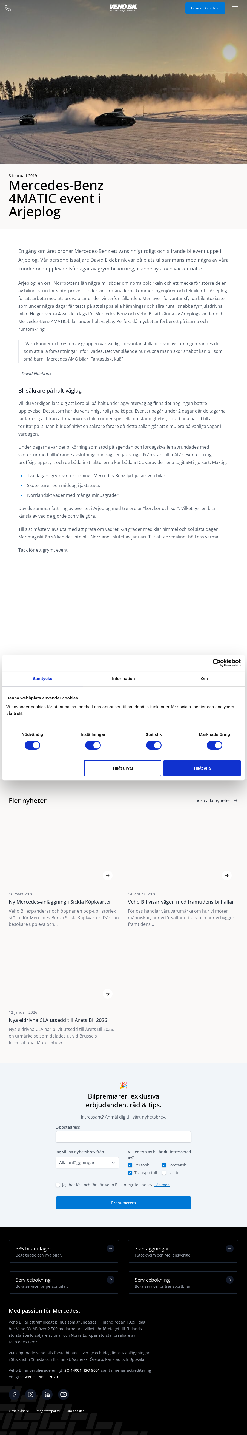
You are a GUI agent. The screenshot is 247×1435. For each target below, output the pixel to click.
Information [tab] (123, 678)
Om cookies (75, 1410)
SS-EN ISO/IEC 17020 (39, 1376)
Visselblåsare (19, 1410)
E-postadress (68, 1127)
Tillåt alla (202, 768)
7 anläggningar (184, 1251)
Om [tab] (204, 678)
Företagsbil (178, 1165)
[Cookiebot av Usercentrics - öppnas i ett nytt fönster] (217, 663)
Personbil (143, 1165)
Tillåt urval (122, 768)
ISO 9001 (92, 1370)
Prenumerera (123, 1202)
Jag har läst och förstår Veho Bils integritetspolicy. (116, 1184)
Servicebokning (65, 1282)
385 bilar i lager (65, 1251)
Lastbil (174, 1172)
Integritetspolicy (48, 1410)
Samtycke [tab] (42, 678)
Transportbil (145, 1172)
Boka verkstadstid (205, 8)
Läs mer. (162, 1184)
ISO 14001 (72, 1370)
